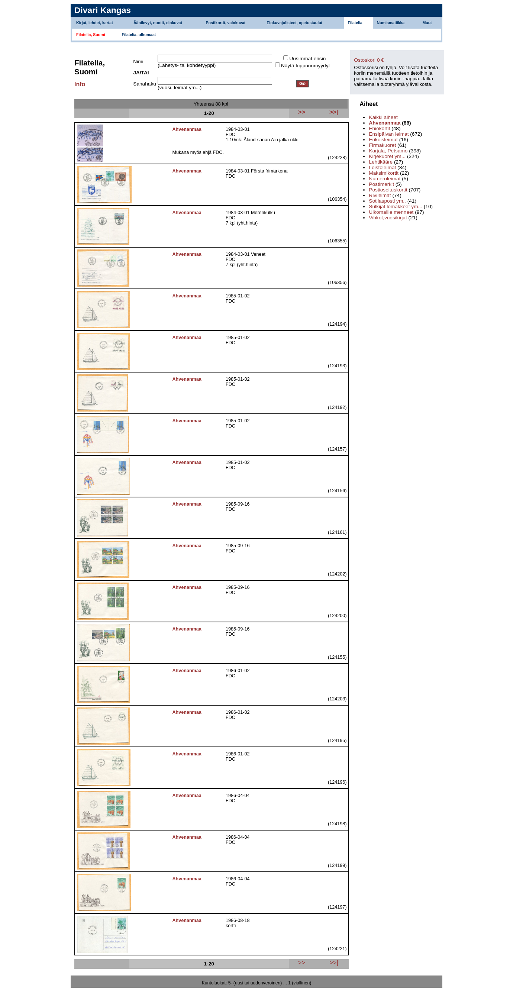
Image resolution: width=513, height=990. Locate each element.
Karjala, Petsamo (388, 151)
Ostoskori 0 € (369, 60)
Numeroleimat (384, 178)
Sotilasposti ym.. (387, 201)
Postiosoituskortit (388, 190)
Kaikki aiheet (383, 117)
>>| (333, 962)
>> (301, 962)
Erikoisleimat (383, 139)
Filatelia (355, 22)
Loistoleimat (382, 167)
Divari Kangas (102, 10)
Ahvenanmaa (384, 123)
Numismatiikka (391, 22)
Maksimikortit (384, 173)
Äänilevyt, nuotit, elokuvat (157, 22)
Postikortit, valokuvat (225, 22)
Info (79, 84)
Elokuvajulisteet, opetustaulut (294, 22)
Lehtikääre (381, 162)
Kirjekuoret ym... (387, 156)
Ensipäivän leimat (389, 134)
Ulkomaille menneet (391, 212)
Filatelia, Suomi (90, 34)
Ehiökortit (379, 128)
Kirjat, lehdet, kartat (94, 22)
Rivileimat (380, 195)
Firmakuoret (382, 145)
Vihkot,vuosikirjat (388, 217)
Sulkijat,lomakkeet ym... (395, 206)
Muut (427, 22)
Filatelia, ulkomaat (139, 34)
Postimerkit (381, 184)
